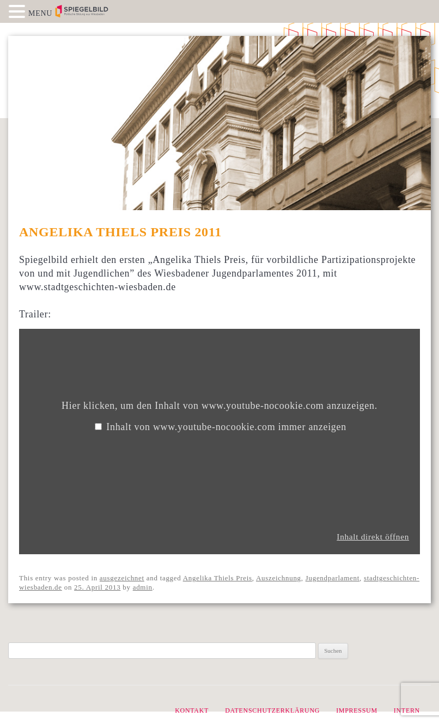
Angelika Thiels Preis (217, 578)
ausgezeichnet (122, 578)
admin (143, 587)
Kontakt (192, 710)
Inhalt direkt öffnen (373, 536)
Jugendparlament (332, 578)
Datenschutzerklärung (272, 710)
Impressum (356, 710)
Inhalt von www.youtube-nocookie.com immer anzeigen (226, 426)
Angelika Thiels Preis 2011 (120, 232)
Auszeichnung (278, 578)
